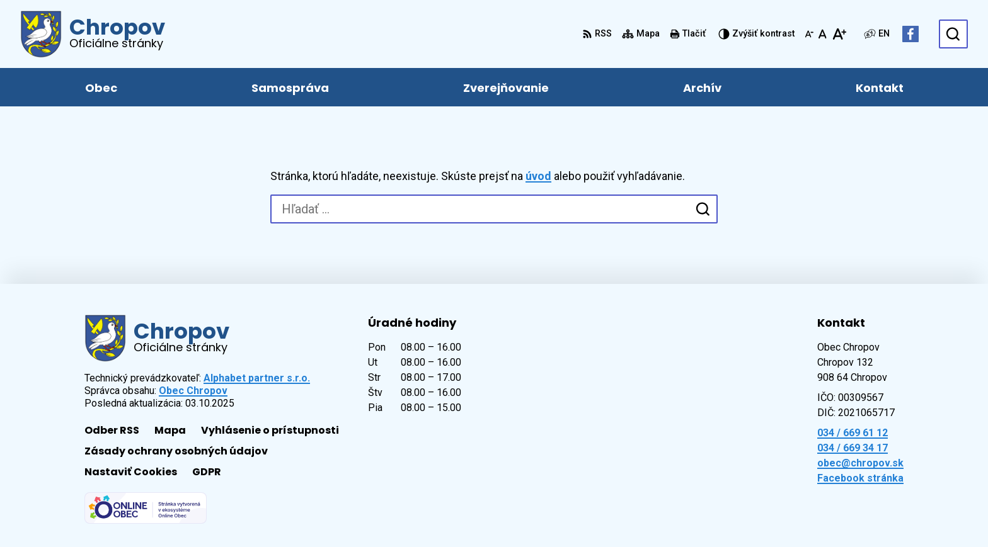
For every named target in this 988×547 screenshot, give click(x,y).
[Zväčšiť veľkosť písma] (839, 34)
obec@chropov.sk (860, 463)
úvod (538, 176)
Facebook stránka (860, 478)
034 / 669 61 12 (852, 433)
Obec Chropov (193, 391)
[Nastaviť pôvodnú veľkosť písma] (822, 34)
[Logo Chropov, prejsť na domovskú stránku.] (92, 34)
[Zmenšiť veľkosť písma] (809, 34)
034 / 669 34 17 (852, 448)
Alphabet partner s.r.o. (257, 378)
